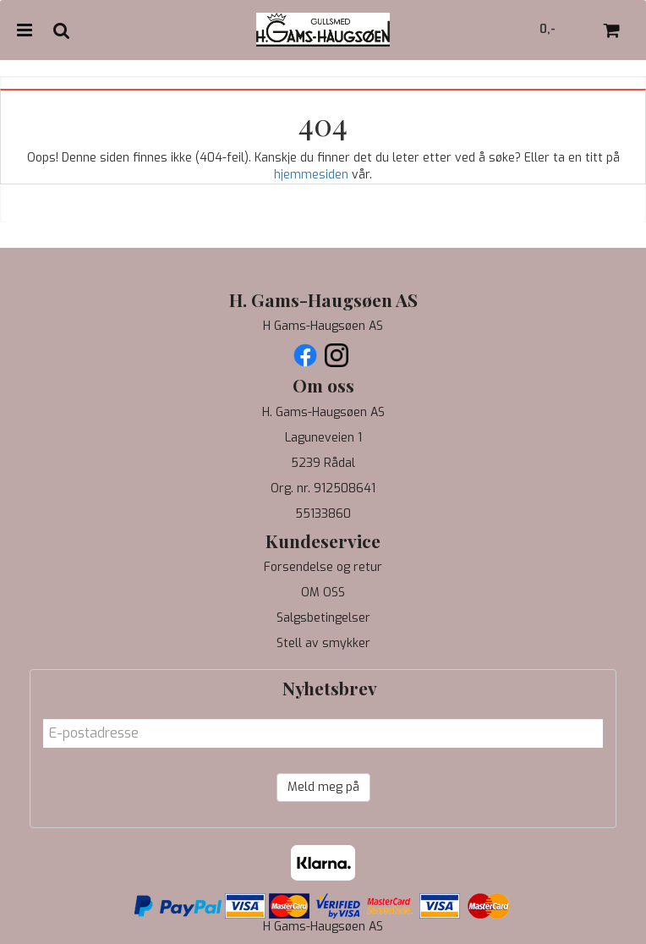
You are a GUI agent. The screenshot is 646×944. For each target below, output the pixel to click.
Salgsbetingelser (323, 618)
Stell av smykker (323, 643)
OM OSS (323, 593)
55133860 (323, 514)
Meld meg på (323, 787)
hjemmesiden (311, 175)
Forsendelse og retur (323, 567)
